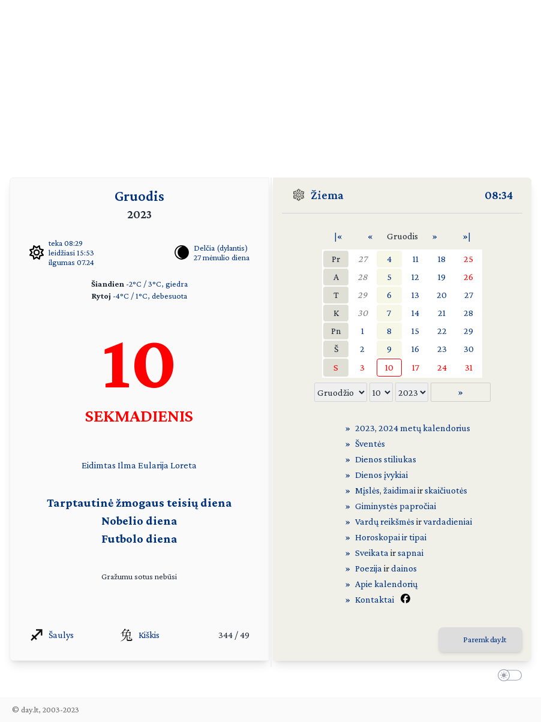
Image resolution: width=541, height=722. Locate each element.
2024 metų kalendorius (424, 428)
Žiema (327, 194)
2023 (365, 428)
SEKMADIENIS (139, 415)
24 (442, 367)
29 (362, 295)
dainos (404, 568)
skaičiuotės (446, 490)
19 (442, 277)
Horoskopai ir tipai (390, 537)
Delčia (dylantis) (221, 247)
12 (415, 277)
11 (416, 259)
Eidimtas (99, 465)
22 (442, 331)
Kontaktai (374, 599)
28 (362, 277)
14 (415, 313)
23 (442, 349)
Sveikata (372, 552)
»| (466, 236)
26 (468, 277)
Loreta (183, 465)
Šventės (370, 443)
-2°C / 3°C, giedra (157, 283)
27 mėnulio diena (222, 257)
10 (389, 367)
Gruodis (139, 196)
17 (415, 367)
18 (442, 259)
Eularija (153, 465)
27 (362, 259)
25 (468, 259)
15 (415, 331)
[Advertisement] (270, 84)
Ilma (127, 465)
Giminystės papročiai (395, 506)
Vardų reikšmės (384, 521)
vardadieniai (447, 521)
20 (442, 295)
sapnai (410, 552)
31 (469, 367)
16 (415, 349)
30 (362, 313)
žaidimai (399, 490)
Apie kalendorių (386, 584)
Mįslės (367, 490)
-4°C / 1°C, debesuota (150, 295)
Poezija (368, 568)
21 (442, 313)
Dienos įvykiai (381, 475)
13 (415, 295)
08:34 (499, 194)
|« (338, 236)
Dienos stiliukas (385, 459)
